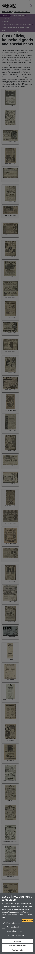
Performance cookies (13, 935)
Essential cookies (11, 923)
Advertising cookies (12, 931)
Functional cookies (11, 927)
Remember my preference (18, 946)
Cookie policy (27, 920)
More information (17, 950)
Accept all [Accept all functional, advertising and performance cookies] (17, 941)
